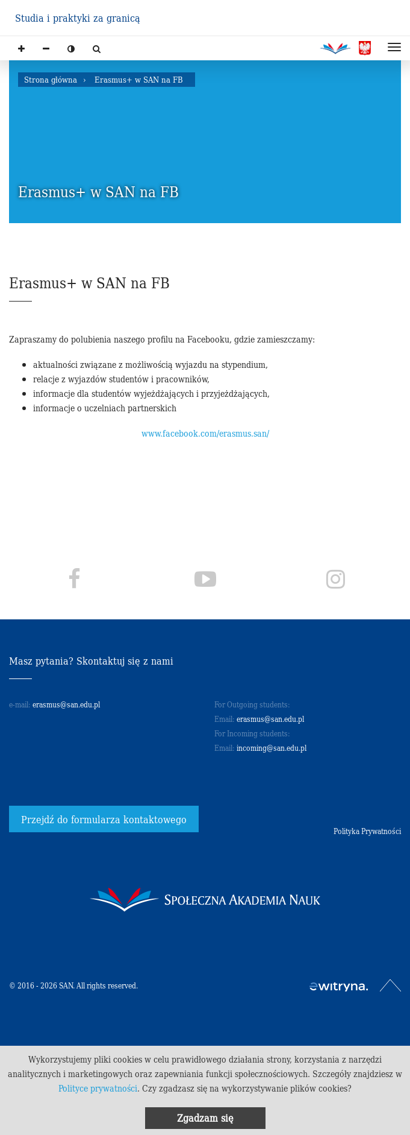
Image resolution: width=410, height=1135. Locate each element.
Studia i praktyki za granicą (77, 17)
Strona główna (50, 79)
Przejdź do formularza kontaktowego (104, 819)
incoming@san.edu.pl (271, 747)
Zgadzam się (205, 1117)
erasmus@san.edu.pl (66, 704)
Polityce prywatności (97, 1088)
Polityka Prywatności (367, 830)
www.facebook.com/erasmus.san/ (205, 433)
